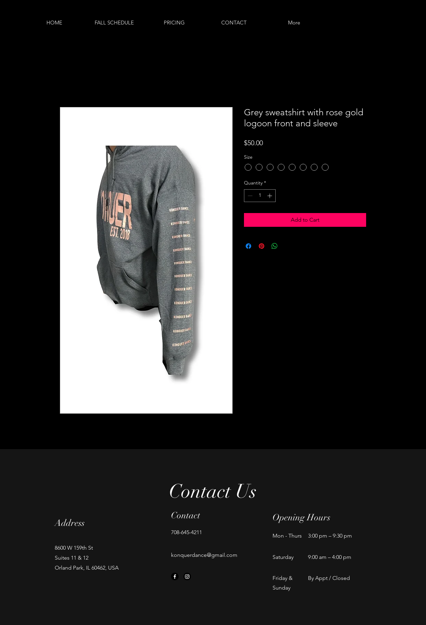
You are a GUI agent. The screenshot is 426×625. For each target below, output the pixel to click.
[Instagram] (187, 576)
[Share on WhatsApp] (274, 246)
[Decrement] (249, 196)
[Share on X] (288, 246)
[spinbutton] (260, 196)
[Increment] (270, 196)
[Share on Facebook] (248, 246)
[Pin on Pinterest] (261, 246)
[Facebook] (175, 576)
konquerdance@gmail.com (204, 555)
